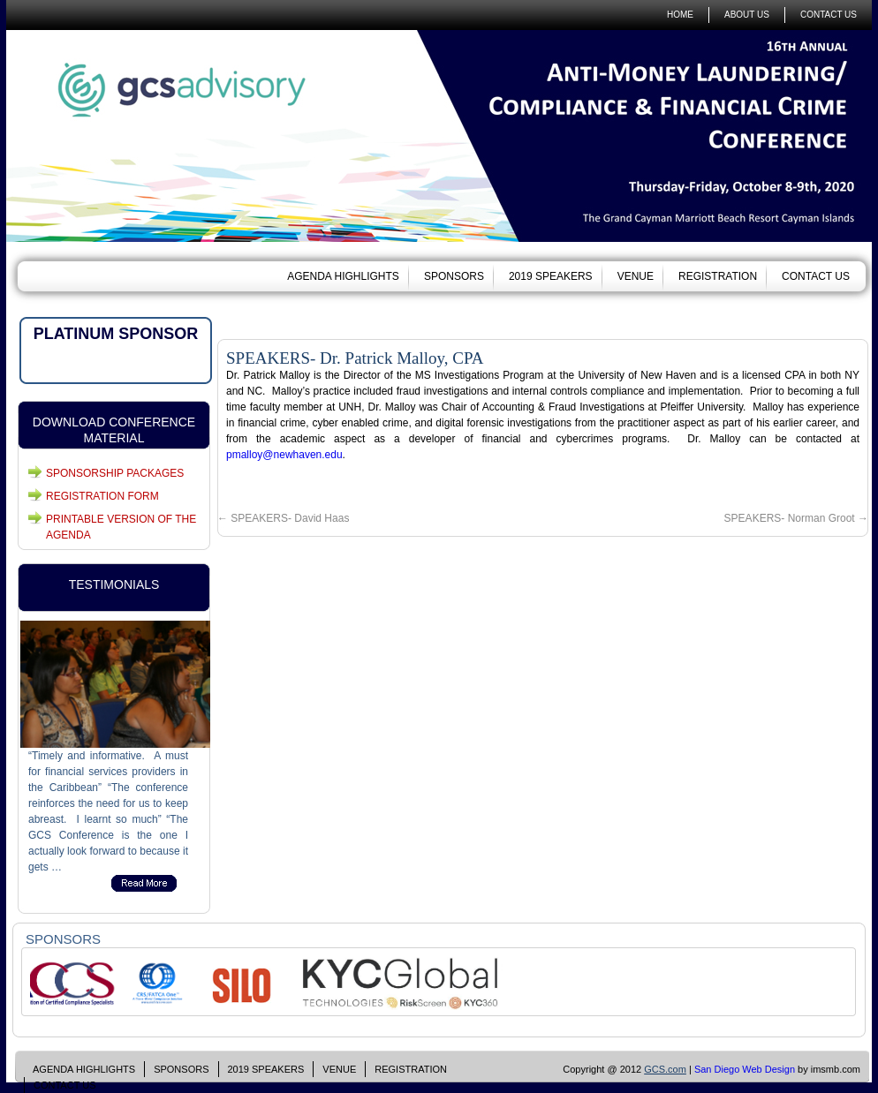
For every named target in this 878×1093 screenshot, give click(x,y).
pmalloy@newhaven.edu (284, 455)
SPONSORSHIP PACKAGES (115, 473)
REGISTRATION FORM (102, 496)
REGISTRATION (717, 276)
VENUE (635, 276)
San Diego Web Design (744, 1069)
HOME (680, 14)
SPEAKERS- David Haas (283, 518)
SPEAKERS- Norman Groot (796, 518)
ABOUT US (746, 14)
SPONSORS (454, 276)
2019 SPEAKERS (551, 276)
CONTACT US (828, 14)
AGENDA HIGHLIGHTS (343, 276)
